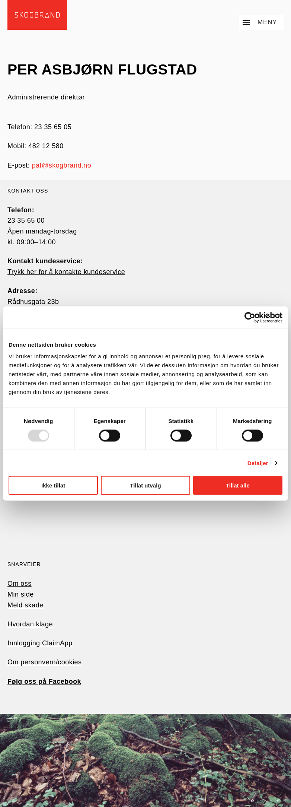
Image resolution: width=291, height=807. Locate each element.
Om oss (19, 583)
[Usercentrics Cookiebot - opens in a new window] (249, 317)
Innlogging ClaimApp (40, 643)
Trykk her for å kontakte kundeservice (66, 272)
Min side (20, 594)
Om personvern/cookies (44, 662)
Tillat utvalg (145, 485)
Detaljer (257, 463)
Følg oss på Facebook (44, 681)
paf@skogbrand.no (62, 165)
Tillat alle (238, 485)
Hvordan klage (30, 624)
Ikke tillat (53, 485)
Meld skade (25, 605)
